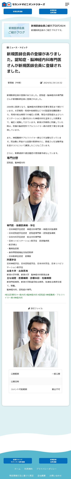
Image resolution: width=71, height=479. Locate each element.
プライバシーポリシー (46, 468)
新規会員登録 (17, 11)
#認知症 (41, 294)
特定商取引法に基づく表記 (21, 475)
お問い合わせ (56, 475)
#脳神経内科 (31, 294)
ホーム (17, 468)
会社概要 (42, 475)
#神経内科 (18, 297)
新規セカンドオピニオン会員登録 (18, 460)
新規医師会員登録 (53, 11)
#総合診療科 (10, 294)
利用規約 (28, 468)
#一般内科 (21, 294)
